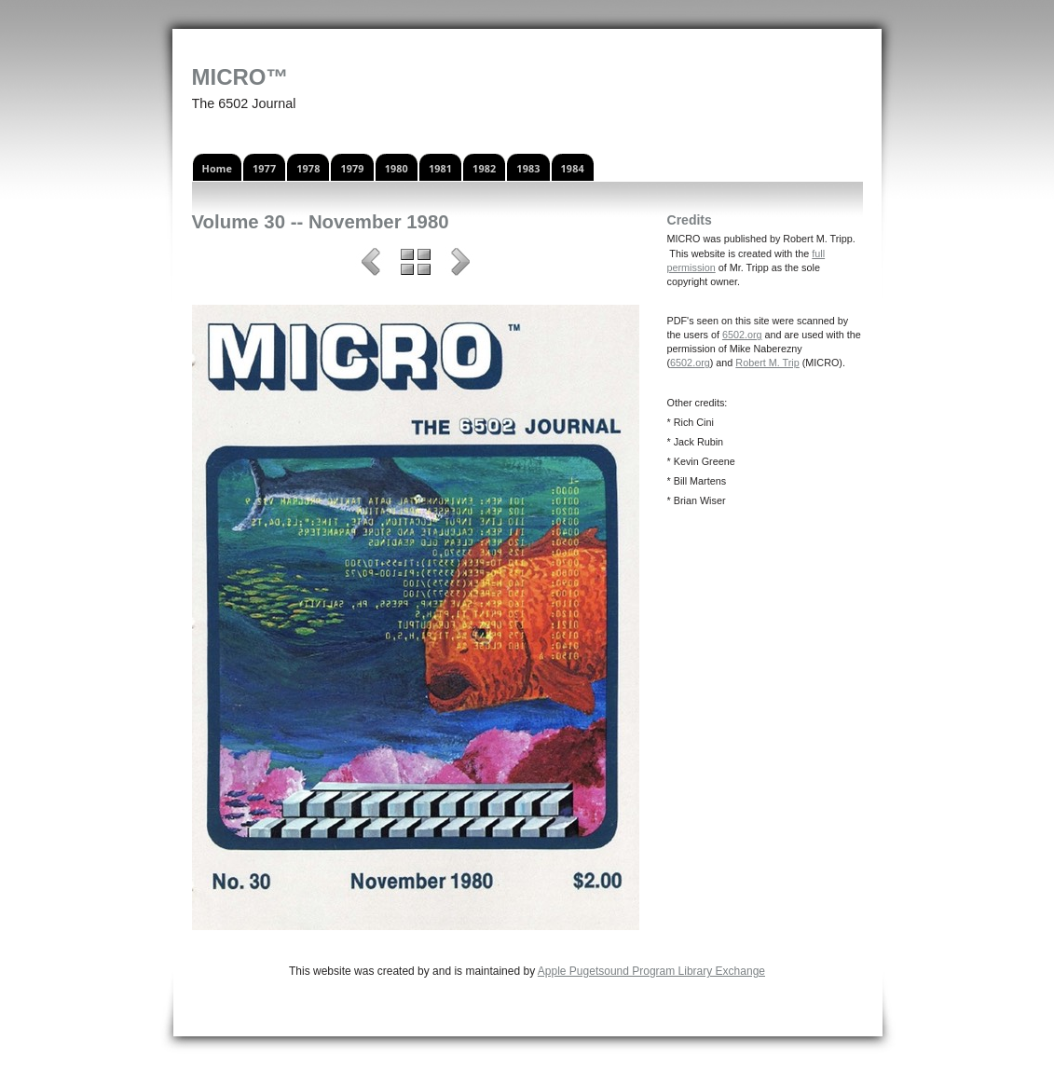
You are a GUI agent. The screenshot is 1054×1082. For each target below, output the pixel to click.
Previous (371, 264)
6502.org (742, 334)
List (415, 264)
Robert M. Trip (767, 362)
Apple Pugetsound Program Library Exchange (651, 971)
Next (460, 264)
